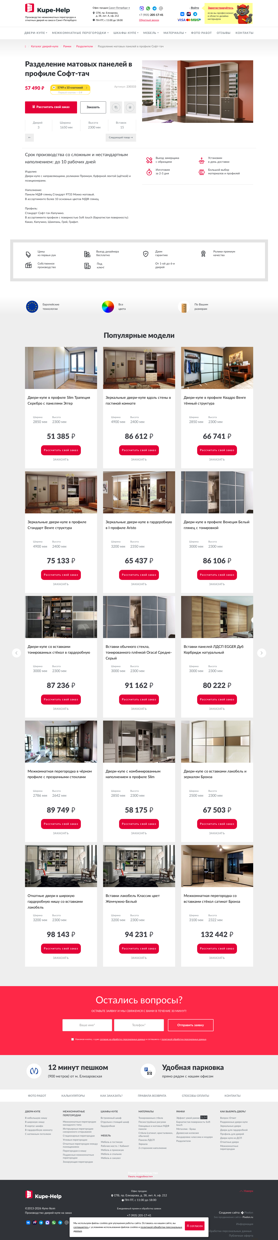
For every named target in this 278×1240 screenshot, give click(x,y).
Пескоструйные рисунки (152, 1122)
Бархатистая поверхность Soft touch (193, 1123)
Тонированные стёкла (150, 1118)
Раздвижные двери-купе (234, 1122)
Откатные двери (229, 1142)
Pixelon (248, 1212)
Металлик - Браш (186, 1129)
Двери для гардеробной (234, 1130)
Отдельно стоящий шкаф (115, 1122)
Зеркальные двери (230, 1126)
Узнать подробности (139, 1176)
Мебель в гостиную (112, 1142)
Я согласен (195, 1226)
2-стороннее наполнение (152, 1148)
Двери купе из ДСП (231, 1138)
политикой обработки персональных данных (184, 1040)
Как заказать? (111, 1096)
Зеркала (143, 1144)
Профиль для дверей (232, 1134)
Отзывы (224, 33)
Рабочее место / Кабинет (115, 1146)
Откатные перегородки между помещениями (80, 1145)
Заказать (93, 107)
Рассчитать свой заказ (52, 107)
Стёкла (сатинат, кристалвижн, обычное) (155, 1134)
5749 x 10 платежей (70, 90)
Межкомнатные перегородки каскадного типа (79, 1123)
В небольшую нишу (36, 1118)
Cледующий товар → (121, 137)
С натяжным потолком (38, 1134)
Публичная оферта (241, 1235)
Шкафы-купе (125, 33)
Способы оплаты (195, 1096)
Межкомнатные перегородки (79, 33)
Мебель (150, 33)
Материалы (174, 33)
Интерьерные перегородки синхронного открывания (78, 1130)
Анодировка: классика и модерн (194, 1137)
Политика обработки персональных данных (223, 1231)
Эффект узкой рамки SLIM (191, 1118)
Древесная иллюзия (187, 1133)
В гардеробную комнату (38, 1130)
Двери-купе (35, 33)
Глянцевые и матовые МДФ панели (153, 1127)
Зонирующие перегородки (78, 1162)
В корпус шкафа (34, 1126)
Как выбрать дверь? (233, 1111)
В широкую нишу (34, 1122)
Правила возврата (152, 1096)
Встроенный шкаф (111, 1118)
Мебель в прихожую (112, 1150)
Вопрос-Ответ (228, 1118)
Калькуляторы (73, 1096)
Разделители (84, 46)
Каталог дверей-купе (44, 46)
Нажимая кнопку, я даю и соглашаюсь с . (139, 1039)
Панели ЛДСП (146, 1140)
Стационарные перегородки (79, 1136)
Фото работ (201, 33)
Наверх (246, 1191)
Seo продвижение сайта (227, 1217)
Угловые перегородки (75, 1140)
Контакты (245, 33)
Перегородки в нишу (74, 1151)
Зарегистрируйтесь (220, 8)
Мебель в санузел (110, 1158)
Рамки (67, 46)
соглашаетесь (81, 1227)
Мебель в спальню (111, 1154)
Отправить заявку (190, 1025)
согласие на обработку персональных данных (122, 1040)
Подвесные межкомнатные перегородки (78, 1156)
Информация (244, 1224)
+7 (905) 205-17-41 (139, 1215)
